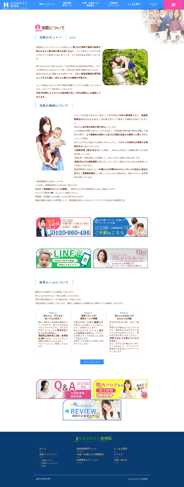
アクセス (129, 456)
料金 (44, 466)
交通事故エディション (92, 461)
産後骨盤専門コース (92, 450)
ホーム (54, 450)
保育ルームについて (50, 463)
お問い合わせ (129, 461)
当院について (47, 460)
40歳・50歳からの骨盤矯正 (92, 456)
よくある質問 (129, 450)
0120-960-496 (43, 479)
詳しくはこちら (92, 362)
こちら (55, 193)
